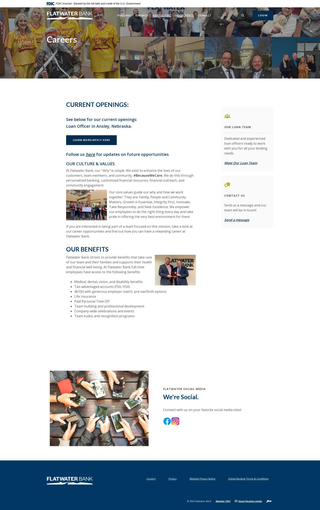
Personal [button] (124, 15)
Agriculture (162, 15)
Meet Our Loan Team (240, 163)
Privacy (173, 478)
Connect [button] (204, 15)
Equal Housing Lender (250, 501)
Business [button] (142, 15)
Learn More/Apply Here (95, 140)
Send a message (236, 220)
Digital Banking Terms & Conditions (249, 478)
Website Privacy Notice (203, 478)
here (90, 154)
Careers (151, 478)
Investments (184, 15)
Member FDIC (223, 501)
